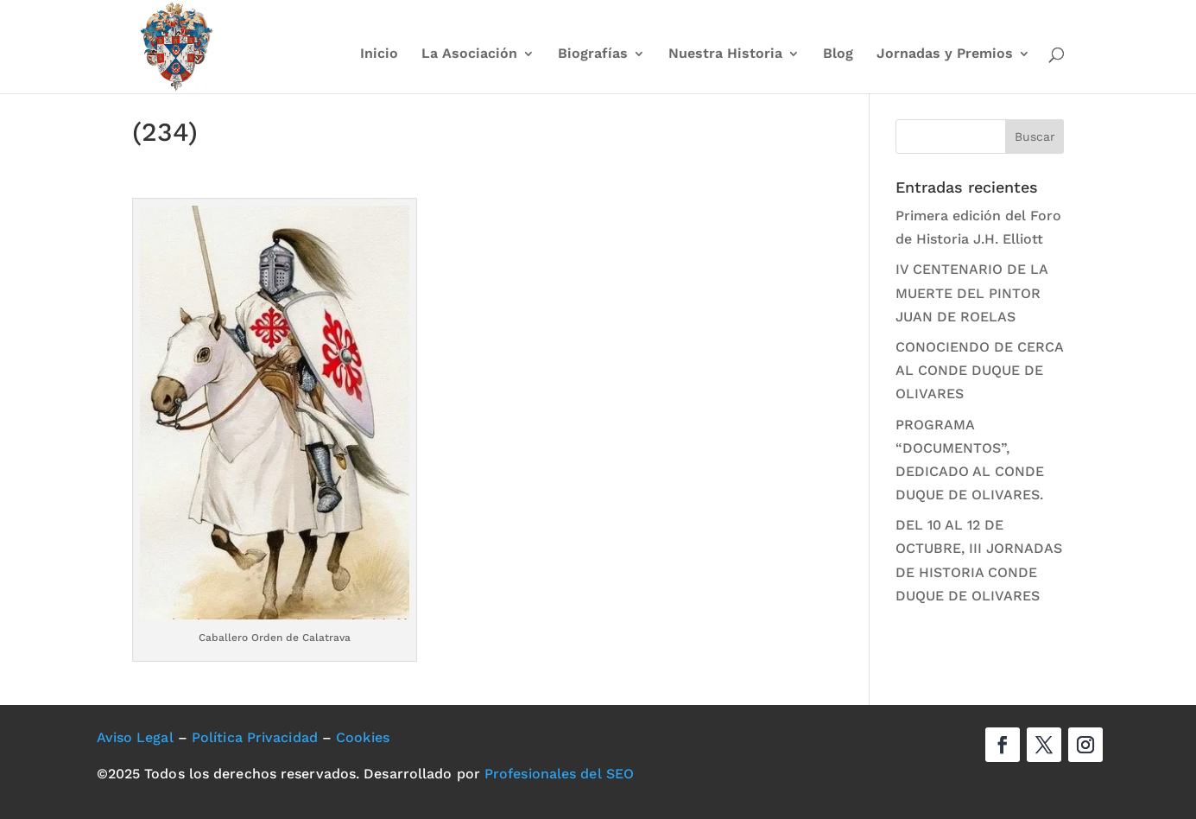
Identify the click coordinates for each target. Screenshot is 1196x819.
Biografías (593, 54)
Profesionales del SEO (559, 773)
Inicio (379, 54)
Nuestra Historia (725, 54)
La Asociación (469, 54)
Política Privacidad (255, 737)
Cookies (362, 737)
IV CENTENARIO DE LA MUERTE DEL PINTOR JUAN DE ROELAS (971, 292)
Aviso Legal (135, 737)
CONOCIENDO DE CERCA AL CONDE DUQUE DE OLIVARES (979, 370)
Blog (838, 54)
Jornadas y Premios (944, 54)
